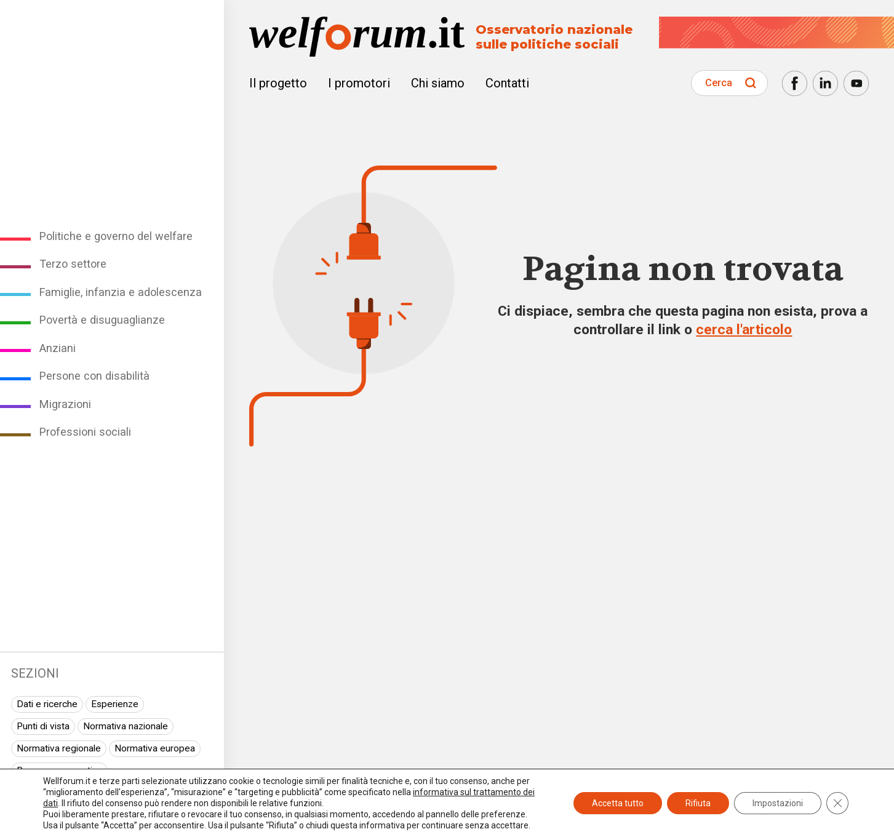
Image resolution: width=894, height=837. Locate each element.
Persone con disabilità (94, 375)
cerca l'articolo (744, 329)
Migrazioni (65, 404)
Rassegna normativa (59, 770)
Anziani (57, 348)
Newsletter (807, 807)
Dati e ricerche (47, 704)
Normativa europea (154, 748)
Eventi (137, 792)
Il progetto (278, 83)
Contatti (507, 83)
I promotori (359, 83)
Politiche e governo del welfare (116, 236)
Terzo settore (72, 263)
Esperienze (114, 704)
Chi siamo (438, 83)
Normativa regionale (59, 748)
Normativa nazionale (125, 726)
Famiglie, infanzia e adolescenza (120, 292)
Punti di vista (43, 726)
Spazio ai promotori (57, 814)
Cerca (718, 83)
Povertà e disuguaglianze (102, 319)
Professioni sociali (85, 431)
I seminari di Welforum (63, 792)
